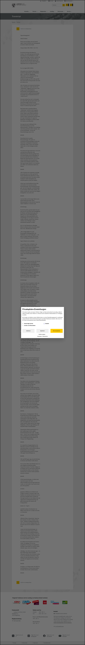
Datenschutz (45, 336)
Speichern (42, 330)
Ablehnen (28, 330)
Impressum (39, 336)
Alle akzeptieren (56, 330)
